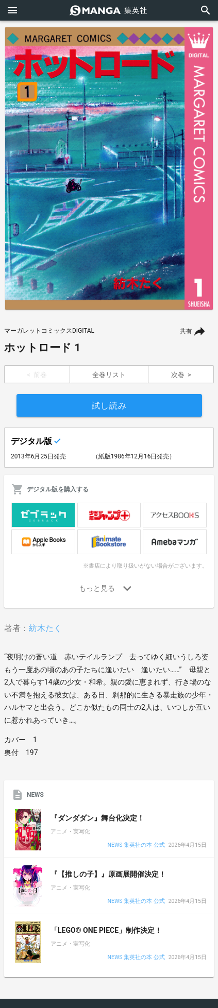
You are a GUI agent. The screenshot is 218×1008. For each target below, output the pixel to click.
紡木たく (45, 628)
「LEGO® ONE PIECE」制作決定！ (106, 930)
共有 (186, 331)
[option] (109, 168)
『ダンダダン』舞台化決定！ (97, 818)
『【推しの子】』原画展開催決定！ (108, 874)
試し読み (109, 406)
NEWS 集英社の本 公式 (135, 845)
